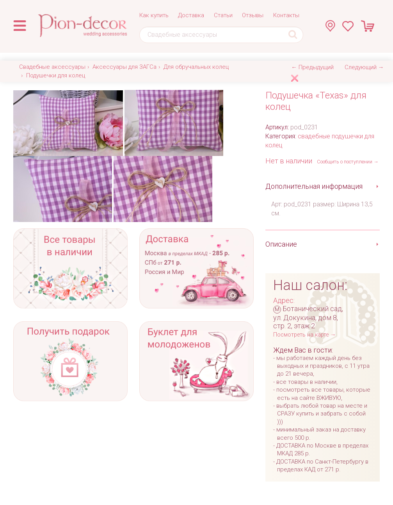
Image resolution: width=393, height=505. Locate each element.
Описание (281, 244)
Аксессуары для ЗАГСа (124, 66)
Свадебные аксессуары (52, 66)
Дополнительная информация (314, 186)
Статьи (223, 15)
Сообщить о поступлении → (348, 162)
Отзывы (252, 15)
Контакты (286, 15)
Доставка (191, 15)
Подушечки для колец (55, 75)
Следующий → (364, 67)
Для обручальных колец (196, 66)
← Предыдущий (312, 67)
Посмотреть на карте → (304, 334)
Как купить (154, 15)
